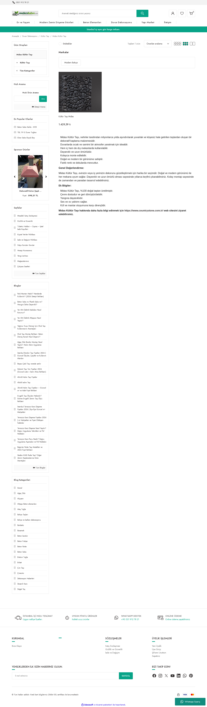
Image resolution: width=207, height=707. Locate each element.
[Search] (103, 13)
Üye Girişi (156, 649)
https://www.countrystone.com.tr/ (143, 210)
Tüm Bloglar (39, 467)
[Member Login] (173, 13)
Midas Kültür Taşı (59, 36)
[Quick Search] (25, 99)
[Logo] (25, 13)
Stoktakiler (67, 43)
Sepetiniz (156, 656)
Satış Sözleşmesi (112, 645)
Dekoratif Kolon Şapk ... (30, 190)
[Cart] (191, 13)
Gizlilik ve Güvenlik (113, 649)
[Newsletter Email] (72, 675)
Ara (43, 98)
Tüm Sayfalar (39, 273)
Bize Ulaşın (17, 645)
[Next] (46, 176)
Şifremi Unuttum (159, 652)
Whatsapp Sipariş (190, 701)
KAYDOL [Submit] (126, 675)
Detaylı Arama (38, 106)
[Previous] (14, 176)
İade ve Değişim (112, 652)
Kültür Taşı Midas (66, 116)
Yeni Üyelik (156, 645)
